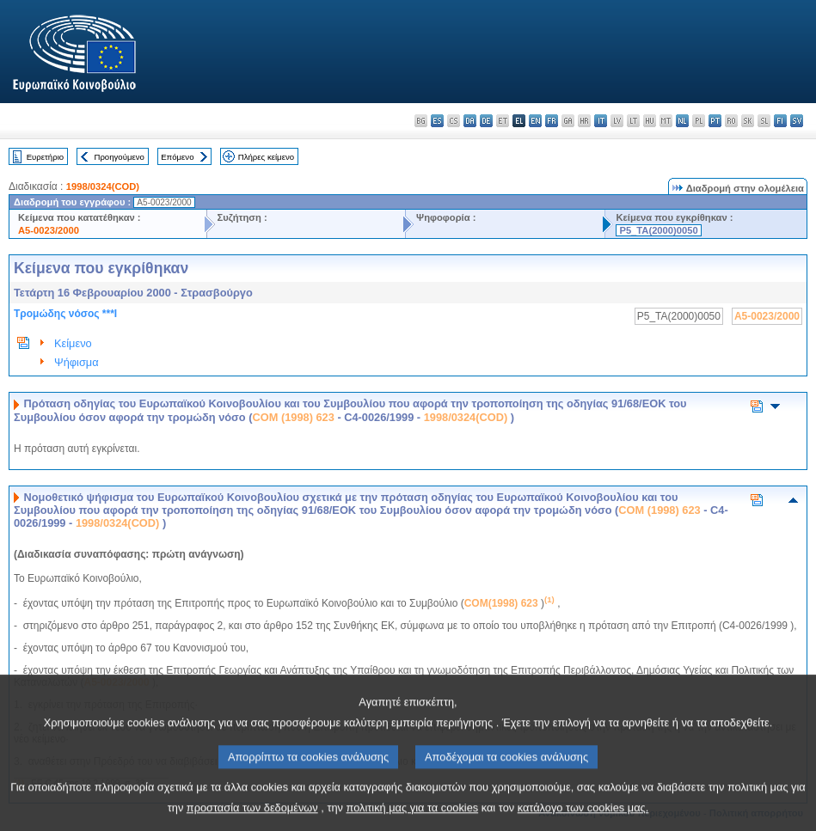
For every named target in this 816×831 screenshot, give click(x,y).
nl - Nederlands (682, 120)
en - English (535, 120)
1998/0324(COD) (102, 186)
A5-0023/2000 (48, 230)
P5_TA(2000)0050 (658, 230)
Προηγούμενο (119, 157)
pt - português (715, 120)
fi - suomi (780, 120)
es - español (437, 120)
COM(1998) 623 (501, 603)
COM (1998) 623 (293, 417)
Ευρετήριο (45, 157)
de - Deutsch (486, 120)
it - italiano (600, 120)
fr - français (551, 120)
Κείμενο (73, 343)
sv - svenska (796, 120)
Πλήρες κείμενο (266, 157)
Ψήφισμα (76, 362)
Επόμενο (177, 157)
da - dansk (469, 120)
